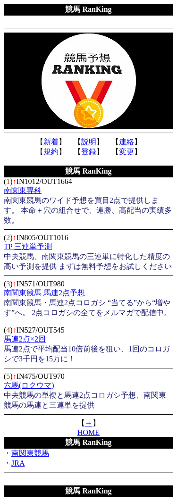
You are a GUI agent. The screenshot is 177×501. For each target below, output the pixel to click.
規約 (51, 152)
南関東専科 (23, 190)
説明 (88, 142)
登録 (88, 152)
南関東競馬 (30, 453)
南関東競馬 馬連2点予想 (44, 293)
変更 (126, 152)
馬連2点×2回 (25, 339)
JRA (18, 463)
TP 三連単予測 (28, 246)
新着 (51, 142)
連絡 (126, 142)
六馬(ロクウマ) (29, 385)
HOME (88, 432)
